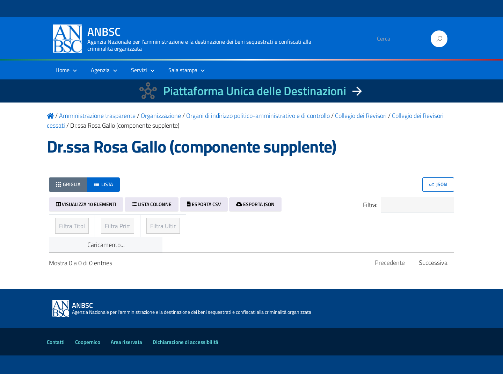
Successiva (433, 281)
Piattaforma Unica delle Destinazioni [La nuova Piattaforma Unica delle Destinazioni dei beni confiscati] (254, 91)
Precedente (390, 281)
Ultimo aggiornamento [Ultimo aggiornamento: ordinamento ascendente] (358, 223)
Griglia (68, 184)
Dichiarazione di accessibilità (185, 361)
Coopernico (87, 361)
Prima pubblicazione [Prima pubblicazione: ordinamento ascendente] (219, 223)
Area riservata (126, 361)
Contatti (56, 361)
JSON (438, 184)
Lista (103, 184)
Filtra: (407, 205)
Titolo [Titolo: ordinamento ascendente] (64, 223)
